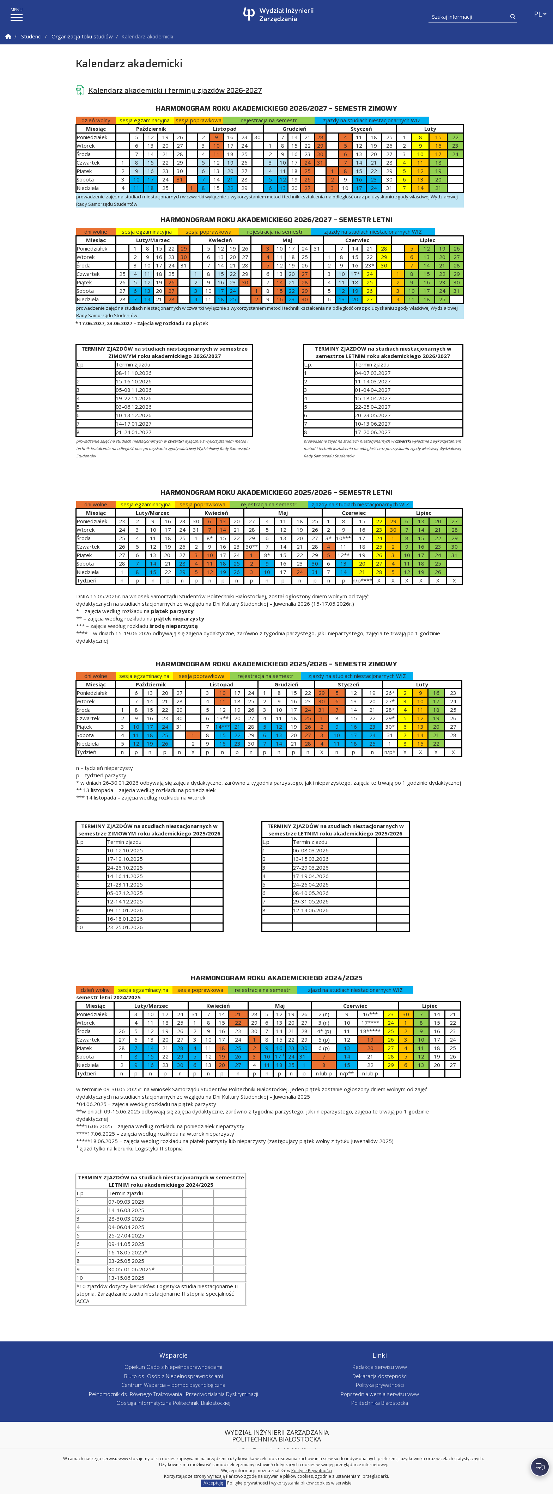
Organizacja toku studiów (82, 36)
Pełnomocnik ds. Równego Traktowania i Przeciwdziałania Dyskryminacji (173, 1393)
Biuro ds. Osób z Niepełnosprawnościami (173, 1375)
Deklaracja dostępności (379, 1375)
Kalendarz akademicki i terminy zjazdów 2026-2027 (175, 90)
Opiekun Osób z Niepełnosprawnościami (173, 1366)
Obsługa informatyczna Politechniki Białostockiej (173, 1402)
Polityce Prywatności (311, 1471)
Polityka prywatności (380, 1384)
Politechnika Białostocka (379, 1402)
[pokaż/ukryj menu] (17, 17)
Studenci (31, 36)
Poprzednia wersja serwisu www (380, 1393)
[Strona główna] (278, 15)
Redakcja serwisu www (379, 1366)
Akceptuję (213, 1483)
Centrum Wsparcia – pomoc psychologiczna (173, 1384)
